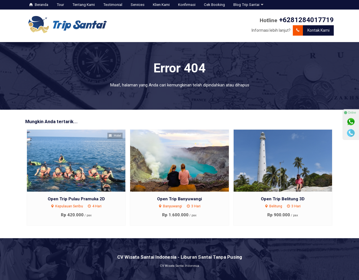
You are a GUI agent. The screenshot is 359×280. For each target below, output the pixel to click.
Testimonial (112, 5)
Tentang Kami (83, 5)
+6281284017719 (306, 20)
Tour (60, 5)
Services (137, 5)
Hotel (115, 135)
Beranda (38, 5)
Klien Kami (161, 5)
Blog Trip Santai (246, 5)
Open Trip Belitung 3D (283, 198)
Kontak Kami (311, 30)
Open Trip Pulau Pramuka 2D (76, 198)
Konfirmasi (186, 5)
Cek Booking (214, 5)
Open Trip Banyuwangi (179, 198)
